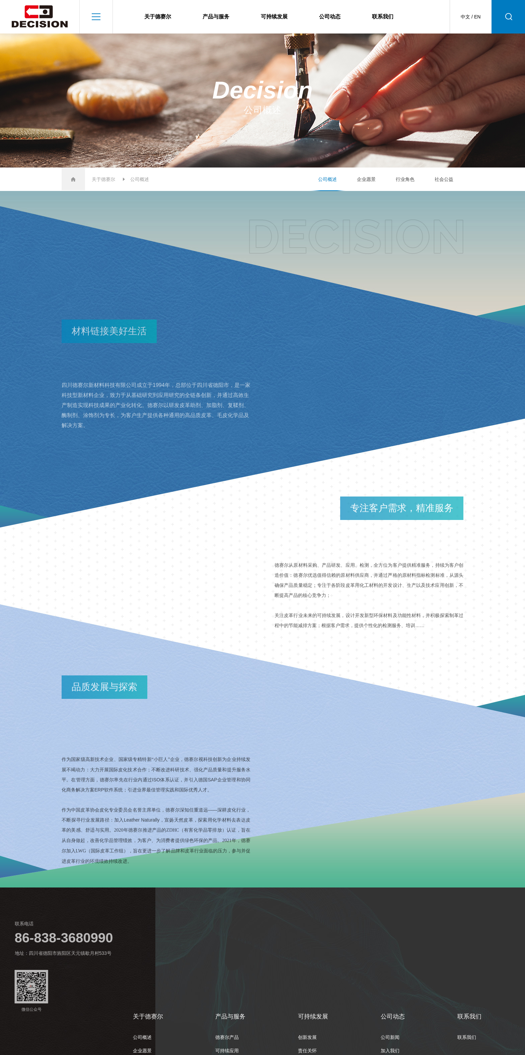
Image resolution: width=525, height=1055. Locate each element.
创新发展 (307, 1037)
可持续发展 (274, 16)
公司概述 (327, 179)
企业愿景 (366, 179)
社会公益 (444, 179)
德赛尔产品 (227, 1037)
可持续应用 (227, 1050)
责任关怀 (307, 1050)
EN (477, 16)
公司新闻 (390, 1037)
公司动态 (330, 16)
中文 (465, 16)
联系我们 (382, 16)
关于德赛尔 (157, 16)
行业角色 (405, 179)
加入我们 (390, 1050)
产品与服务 (216, 16)
